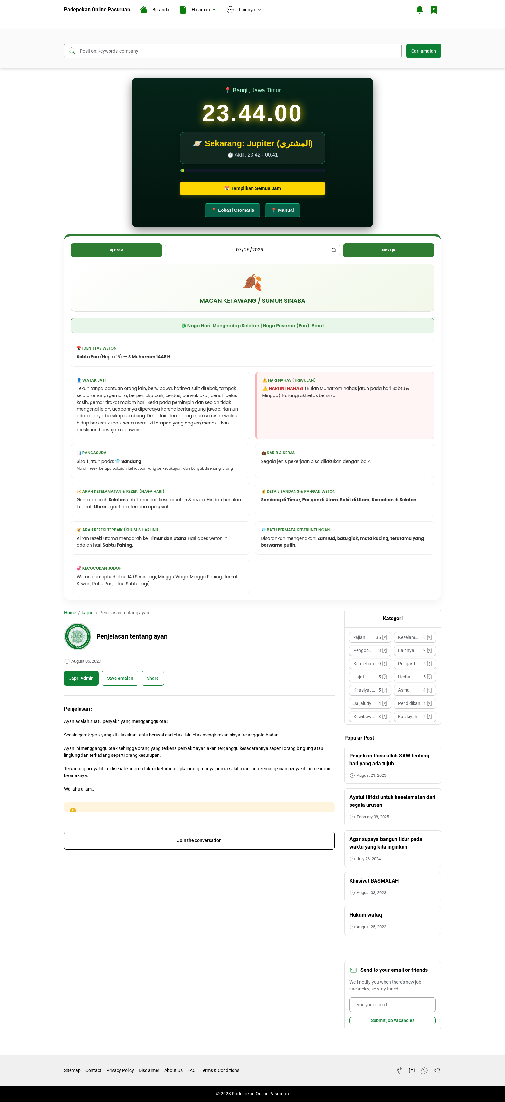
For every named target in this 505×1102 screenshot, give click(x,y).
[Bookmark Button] (434, 10)
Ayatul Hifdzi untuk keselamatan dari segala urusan (392, 801)
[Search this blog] (233, 51)
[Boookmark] (120, 678)
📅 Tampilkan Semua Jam (252, 188)
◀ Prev (116, 250)
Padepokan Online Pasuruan (97, 9)
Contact (93, 1070)
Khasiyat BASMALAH (374, 881)
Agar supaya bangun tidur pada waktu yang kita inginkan (385, 843)
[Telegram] (437, 1070)
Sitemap (72, 1070)
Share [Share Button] (153, 678)
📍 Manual (282, 210)
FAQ (191, 1070)
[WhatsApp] (424, 1070)
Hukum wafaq (365, 915)
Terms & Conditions (220, 1070)
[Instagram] (412, 1070)
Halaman (198, 10)
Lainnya (244, 10)
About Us (173, 1070)
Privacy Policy (120, 1070)
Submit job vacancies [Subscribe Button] (392, 1020)
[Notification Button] (420, 10)
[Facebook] (399, 1070)
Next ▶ (388, 250)
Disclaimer (149, 1070)
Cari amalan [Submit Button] (423, 51)
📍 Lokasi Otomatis (232, 210)
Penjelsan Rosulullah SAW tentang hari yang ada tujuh (389, 759)
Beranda (154, 10)
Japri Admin (81, 678)
